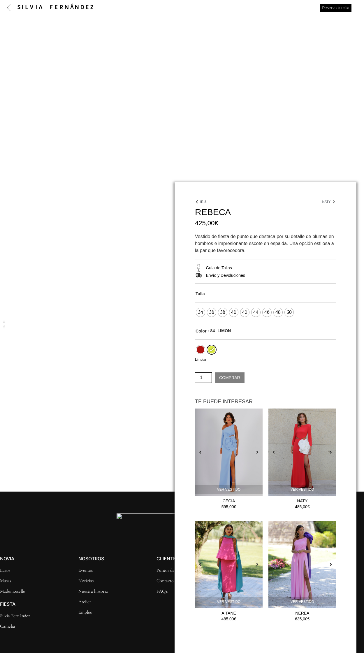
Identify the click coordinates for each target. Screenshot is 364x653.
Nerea (302, 613)
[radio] (200, 312)
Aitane (228, 613)
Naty (302, 501)
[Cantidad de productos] (203, 377)
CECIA (229, 501)
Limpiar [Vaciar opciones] (200, 360)
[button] (4, 324)
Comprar (229, 377)
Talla (200, 294)
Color (201, 331)
